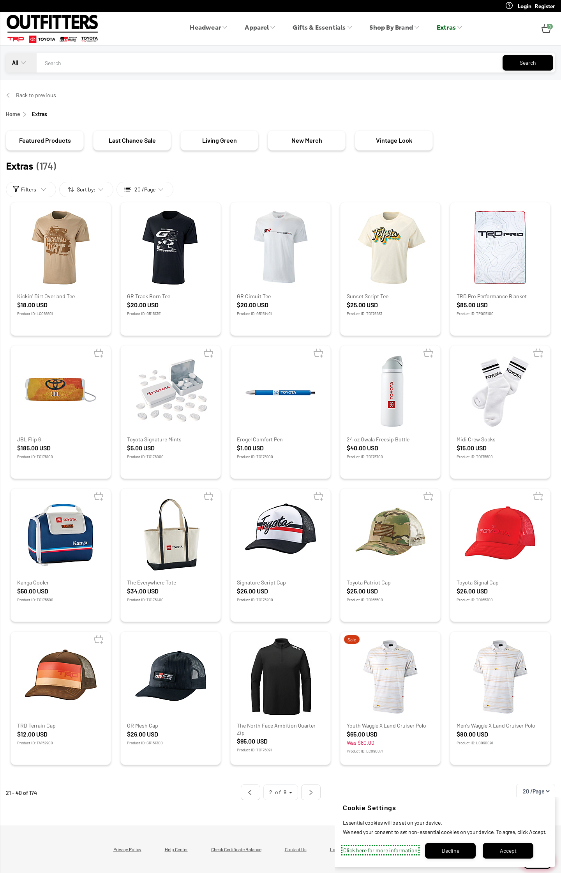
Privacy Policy (127, 849)
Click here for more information (380, 850)
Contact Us (296, 849)
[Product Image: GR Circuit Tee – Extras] (280, 247)
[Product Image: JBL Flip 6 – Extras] (61, 390)
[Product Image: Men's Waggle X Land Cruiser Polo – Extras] (500, 677)
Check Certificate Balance (236, 849)
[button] (546, 29)
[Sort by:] (86, 189)
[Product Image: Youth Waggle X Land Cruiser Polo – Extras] (390, 677)
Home (13, 114)
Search (528, 62)
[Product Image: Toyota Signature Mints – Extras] (171, 390)
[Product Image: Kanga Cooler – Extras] (61, 534)
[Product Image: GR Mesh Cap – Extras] (171, 677)
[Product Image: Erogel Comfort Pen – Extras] (280, 390)
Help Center (176, 849)
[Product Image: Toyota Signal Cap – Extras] (500, 534)
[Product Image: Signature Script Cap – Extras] (280, 534)
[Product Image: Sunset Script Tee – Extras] (390, 247)
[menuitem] (210, 29)
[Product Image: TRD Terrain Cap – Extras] (61, 677)
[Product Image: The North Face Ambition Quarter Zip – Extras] (280, 677)
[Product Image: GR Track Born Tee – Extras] (171, 247)
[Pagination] (536, 791)
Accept (508, 850)
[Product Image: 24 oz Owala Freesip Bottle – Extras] (390, 390)
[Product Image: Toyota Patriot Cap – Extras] (390, 534)
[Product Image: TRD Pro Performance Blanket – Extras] (500, 247)
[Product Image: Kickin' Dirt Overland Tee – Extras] (61, 247)
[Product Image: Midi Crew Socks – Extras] (500, 390)
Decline (450, 850)
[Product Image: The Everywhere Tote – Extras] (171, 534)
